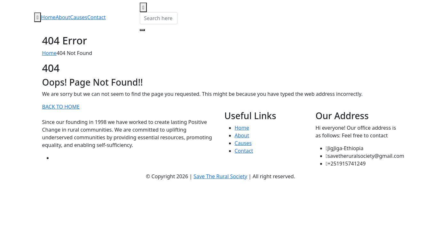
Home (48, 17)
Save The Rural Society (220, 176)
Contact (96, 17)
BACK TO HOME (61, 106)
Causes (78, 17)
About (63, 17)
